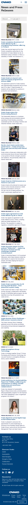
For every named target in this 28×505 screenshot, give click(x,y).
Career (4, 451)
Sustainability (6, 454)
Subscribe (9, 481)
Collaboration (6, 461)
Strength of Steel (7, 459)
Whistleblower (6, 495)
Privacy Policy (13, 496)
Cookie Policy (19, 496)
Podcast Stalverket (7, 464)
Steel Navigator (6, 456)
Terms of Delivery (24, 496)
